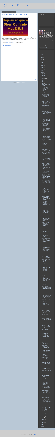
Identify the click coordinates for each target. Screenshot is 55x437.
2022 (42, 57)
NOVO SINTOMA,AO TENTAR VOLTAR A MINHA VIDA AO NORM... (46, 244)
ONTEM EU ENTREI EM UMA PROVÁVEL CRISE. (46, 395)
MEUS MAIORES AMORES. (45, 236)
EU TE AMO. (44, 348)
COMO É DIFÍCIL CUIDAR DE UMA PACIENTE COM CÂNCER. (45, 308)
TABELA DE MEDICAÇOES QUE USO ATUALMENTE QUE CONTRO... (46, 185)
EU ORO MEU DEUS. (46, 231)
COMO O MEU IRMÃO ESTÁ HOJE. (46, 92)
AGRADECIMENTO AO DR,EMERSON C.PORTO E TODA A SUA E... (46, 240)
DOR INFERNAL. (45, 275)
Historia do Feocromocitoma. (17, 5)
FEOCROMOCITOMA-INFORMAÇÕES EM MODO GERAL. (46, 164)
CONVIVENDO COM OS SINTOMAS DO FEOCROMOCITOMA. (46, 372)
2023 (42, 56)
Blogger (35, 434)
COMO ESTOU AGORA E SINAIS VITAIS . (46, 351)
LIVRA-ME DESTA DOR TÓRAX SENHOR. (46, 304)
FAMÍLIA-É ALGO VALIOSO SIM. (45, 141)
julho (43, 81)
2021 (42, 59)
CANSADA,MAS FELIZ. (46, 388)
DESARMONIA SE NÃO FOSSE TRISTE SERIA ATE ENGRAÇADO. (46, 269)
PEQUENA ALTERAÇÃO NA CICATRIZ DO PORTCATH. (46, 95)
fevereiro (43, 420)
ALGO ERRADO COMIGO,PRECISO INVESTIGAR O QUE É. (46, 293)
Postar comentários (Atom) (20, 82)
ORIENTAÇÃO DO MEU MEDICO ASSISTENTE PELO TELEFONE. (46, 380)
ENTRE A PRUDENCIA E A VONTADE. (46, 162)
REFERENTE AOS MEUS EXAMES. (45, 316)
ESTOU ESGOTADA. (45, 397)
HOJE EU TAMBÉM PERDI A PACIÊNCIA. (46, 257)
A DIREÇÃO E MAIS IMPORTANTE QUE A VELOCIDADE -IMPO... (46, 177)
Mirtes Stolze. (48, 30)
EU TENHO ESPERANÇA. (45, 355)
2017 (42, 65)
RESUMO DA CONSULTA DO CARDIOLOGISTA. (46, 346)
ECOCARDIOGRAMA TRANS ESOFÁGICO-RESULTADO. (46, 129)
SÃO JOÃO (44, 169)
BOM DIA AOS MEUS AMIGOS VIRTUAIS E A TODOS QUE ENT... (46, 99)
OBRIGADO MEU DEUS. (46, 370)
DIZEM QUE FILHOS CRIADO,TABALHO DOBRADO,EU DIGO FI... (46, 228)
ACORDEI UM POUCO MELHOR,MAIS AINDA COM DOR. (46, 102)
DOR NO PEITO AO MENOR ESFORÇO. (46, 387)
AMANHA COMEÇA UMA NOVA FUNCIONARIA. (46, 319)
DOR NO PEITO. (45, 353)
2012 (42, 424)
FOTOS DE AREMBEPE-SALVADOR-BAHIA (46, 153)
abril (43, 417)
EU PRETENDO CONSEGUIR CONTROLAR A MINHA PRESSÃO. (46, 335)
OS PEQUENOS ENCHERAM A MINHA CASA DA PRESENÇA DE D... (46, 288)
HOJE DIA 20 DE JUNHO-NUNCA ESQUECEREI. (45, 211)
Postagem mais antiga (32, 79)
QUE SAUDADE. (45, 329)
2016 (42, 67)
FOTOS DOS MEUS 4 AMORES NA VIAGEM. (46, 155)
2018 (42, 64)
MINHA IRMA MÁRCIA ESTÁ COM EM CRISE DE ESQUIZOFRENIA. (46, 264)
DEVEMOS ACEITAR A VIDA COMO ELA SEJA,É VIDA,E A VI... (46, 391)
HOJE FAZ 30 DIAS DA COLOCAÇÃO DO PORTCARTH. (46, 366)
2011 (42, 426)
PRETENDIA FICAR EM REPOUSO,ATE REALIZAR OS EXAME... (46, 224)
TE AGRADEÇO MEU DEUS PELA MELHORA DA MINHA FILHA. (46, 323)
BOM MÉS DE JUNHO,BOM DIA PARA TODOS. (45, 413)
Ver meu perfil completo (43, 47)
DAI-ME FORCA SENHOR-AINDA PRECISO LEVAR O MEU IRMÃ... (46, 117)
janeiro (43, 422)
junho (43, 83)
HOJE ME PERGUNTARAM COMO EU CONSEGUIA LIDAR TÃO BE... (46, 190)
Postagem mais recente (6, 79)
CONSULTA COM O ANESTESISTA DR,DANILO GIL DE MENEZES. (46, 198)
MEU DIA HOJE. (45, 314)
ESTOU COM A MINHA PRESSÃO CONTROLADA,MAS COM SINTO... (46, 254)
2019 (42, 62)
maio (43, 416)
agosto (43, 80)
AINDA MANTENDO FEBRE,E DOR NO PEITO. (46, 326)
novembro (44, 75)
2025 (42, 52)
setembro (43, 78)
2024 (42, 54)
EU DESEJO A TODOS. (46, 368)
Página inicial (19, 79)
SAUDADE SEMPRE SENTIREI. (45, 376)
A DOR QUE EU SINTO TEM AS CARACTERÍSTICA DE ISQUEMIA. (46, 249)
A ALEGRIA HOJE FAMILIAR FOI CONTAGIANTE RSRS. (45, 89)
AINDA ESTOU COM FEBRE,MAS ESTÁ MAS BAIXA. (46, 311)
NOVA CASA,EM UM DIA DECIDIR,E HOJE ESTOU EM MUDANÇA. (46, 404)
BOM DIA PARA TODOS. (46, 139)
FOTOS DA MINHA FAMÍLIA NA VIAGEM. (46, 150)
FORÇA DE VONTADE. (46, 299)
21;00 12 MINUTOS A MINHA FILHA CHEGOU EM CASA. (46, 207)
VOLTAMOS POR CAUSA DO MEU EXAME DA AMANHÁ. (46, 147)
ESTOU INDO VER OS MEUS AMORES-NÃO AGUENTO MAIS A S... (46, 181)
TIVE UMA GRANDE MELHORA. (45, 172)
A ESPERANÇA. (45, 357)
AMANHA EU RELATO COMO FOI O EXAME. (46, 137)
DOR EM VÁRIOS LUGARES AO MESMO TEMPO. (45, 108)
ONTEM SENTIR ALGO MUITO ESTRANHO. (46, 363)
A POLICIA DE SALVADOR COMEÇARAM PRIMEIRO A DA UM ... (46, 203)
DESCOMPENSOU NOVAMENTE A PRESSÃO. (45, 383)
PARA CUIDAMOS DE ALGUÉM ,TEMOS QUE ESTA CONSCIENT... (46, 409)
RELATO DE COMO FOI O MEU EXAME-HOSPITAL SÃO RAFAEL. (46, 134)
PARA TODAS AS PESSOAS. (45, 144)
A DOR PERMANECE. (46, 126)
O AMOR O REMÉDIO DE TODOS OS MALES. (46, 219)
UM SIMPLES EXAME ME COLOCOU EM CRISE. (46, 120)
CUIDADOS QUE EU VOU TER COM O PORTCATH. (45, 124)
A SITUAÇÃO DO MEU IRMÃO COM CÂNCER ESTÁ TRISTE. (46, 340)
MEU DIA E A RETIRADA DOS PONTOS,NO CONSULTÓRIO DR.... (46, 400)
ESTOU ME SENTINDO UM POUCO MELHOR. (46, 260)
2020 (42, 60)
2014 (42, 70)
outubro (43, 76)
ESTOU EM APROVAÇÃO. (45, 343)
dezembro (44, 73)
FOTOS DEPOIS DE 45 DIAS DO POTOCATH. (46, 159)
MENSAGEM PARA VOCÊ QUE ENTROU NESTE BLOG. (46, 112)
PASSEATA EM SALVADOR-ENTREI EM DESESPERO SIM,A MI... (46, 216)
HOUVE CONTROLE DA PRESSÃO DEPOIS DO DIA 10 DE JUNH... (46, 296)
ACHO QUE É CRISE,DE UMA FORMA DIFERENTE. (46, 359)
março (43, 419)
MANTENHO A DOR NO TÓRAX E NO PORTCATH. (46, 273)
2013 (42, 72)
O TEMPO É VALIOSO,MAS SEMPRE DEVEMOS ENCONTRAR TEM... (46, 279)
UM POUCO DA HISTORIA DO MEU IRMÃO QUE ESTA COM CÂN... (46, 283)
